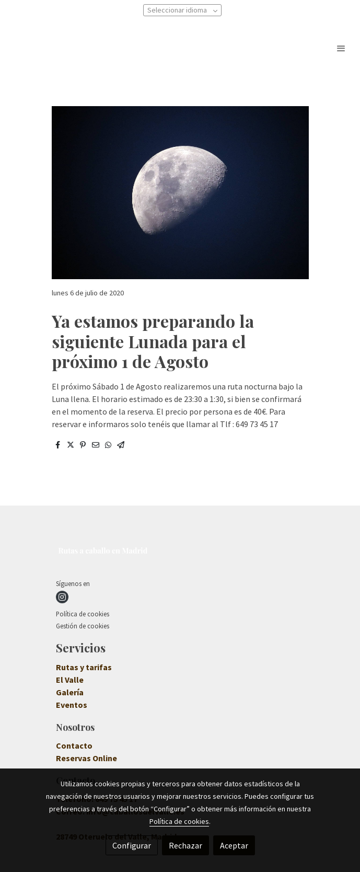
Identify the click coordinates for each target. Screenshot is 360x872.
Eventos (71, 704)
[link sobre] (180, 552)
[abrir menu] (341, 48)
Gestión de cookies (82, 626)
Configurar (131, 845)
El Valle (70, 679)
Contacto (74, 745)
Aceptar (234, 845)
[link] (101, 48)
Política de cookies (82, 614)
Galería (70, 692)
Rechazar (185, 845)
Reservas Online (86, 758)
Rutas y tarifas (84, 667)
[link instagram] (62, 597)
